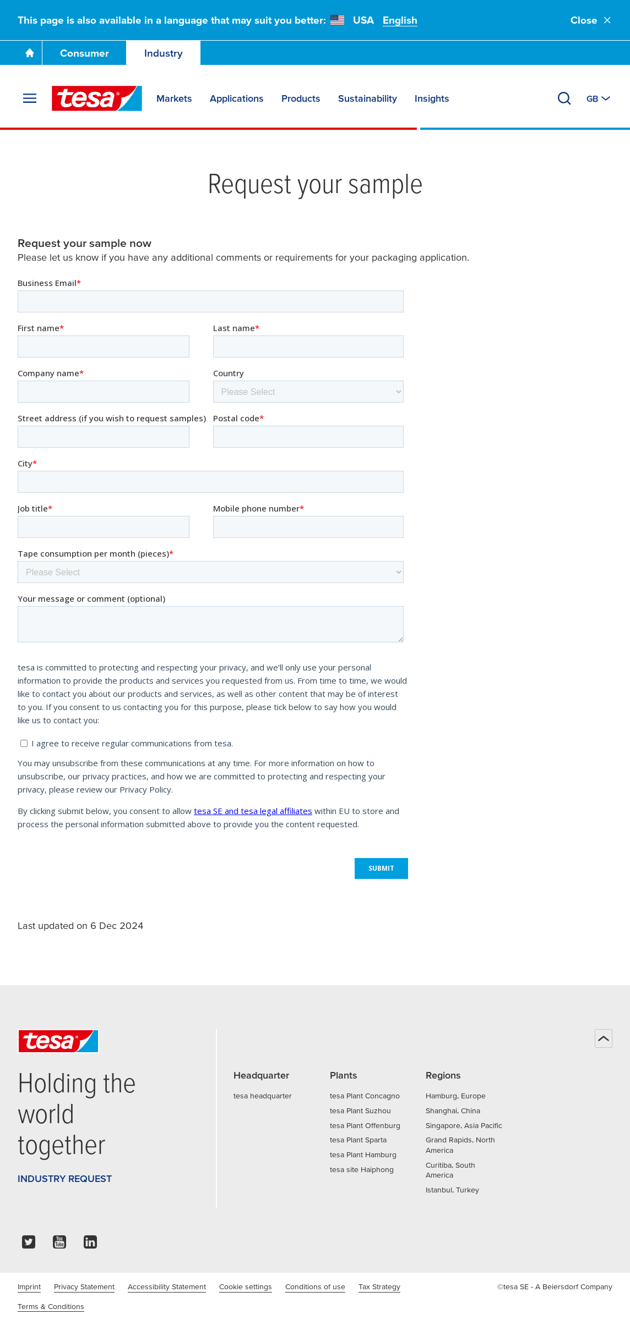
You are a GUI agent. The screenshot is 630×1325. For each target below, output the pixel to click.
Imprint (29, 1286)
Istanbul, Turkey (452, 1189)
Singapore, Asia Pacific (464, 1125)
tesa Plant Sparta (358, 1139)
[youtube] (59, 1245)
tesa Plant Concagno (365, 1095)
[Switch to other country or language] (599, 98)
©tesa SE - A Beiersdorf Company (554, 1286)
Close (591, 20)
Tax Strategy (379, 1286)
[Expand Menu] (30, 98)
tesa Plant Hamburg (363, 1154)
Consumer (84, 53)
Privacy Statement (84, 1286)
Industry (163, 53)
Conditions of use (315, 1286)
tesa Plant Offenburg (365, 1125)
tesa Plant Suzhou (360, 1110)
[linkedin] (90, 1245)
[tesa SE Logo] (97, 98)
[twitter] (29, 1245)
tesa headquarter (262, 1095)
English (400, 20)
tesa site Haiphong (362, 1169)
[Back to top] (603, 1038)
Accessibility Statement (167, 1286)
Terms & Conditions (51, 1306)
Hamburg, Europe (456, 1095)
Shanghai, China (453, 1110)
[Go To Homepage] (30, 53)
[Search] (564, 98)
